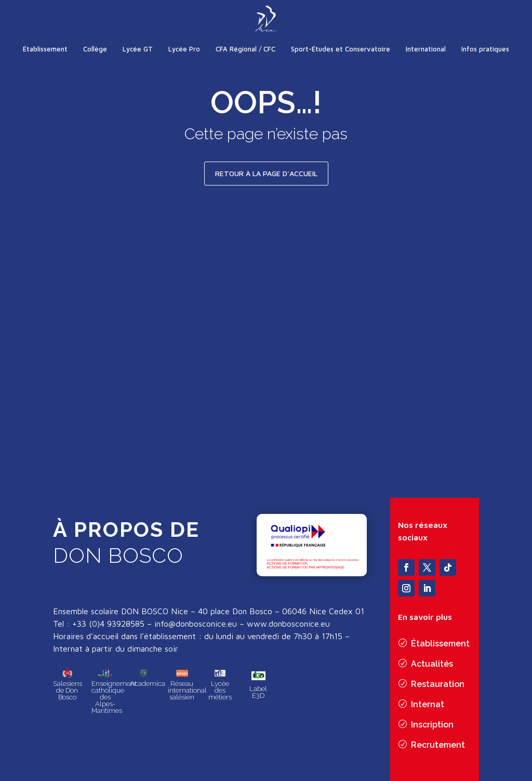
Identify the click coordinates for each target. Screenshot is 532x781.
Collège (95, 49)
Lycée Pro (184, 49)
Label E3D (258, 697)
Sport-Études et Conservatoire (340, 49)
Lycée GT (138, 49)
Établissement (45, 49)
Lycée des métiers (220, 695)
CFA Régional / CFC (245, 49)
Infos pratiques (485, 49)
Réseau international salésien (187, 695)
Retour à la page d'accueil (266, 173)
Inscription (432, 725)
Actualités (432, 664)
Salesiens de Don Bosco (67, 695)
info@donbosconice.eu (195, 629)
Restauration (437, 685)
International (426, 49)
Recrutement (438, 745)
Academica (147, 688)
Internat (427, 705)
